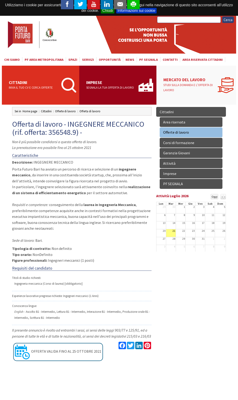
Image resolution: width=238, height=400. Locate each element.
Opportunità (110, 60)
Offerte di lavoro (176, 132)
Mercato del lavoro (189, 85)
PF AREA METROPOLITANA (44, 60)
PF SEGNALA (148, 60)
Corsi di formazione (178, 142)
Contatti (170, 60)
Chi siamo (12, 60)
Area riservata (174, 122)
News (130, 60)
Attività (169, 163)
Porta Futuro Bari (32, 35)
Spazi (72, 60)
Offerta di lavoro (89, 111)
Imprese (111, 85)
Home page (30, 111)
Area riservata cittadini (202, 60)
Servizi (88, 60)
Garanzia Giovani (176, 153)
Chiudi (107, 11)
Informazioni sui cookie (136, 11)
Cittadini (33, 85)
